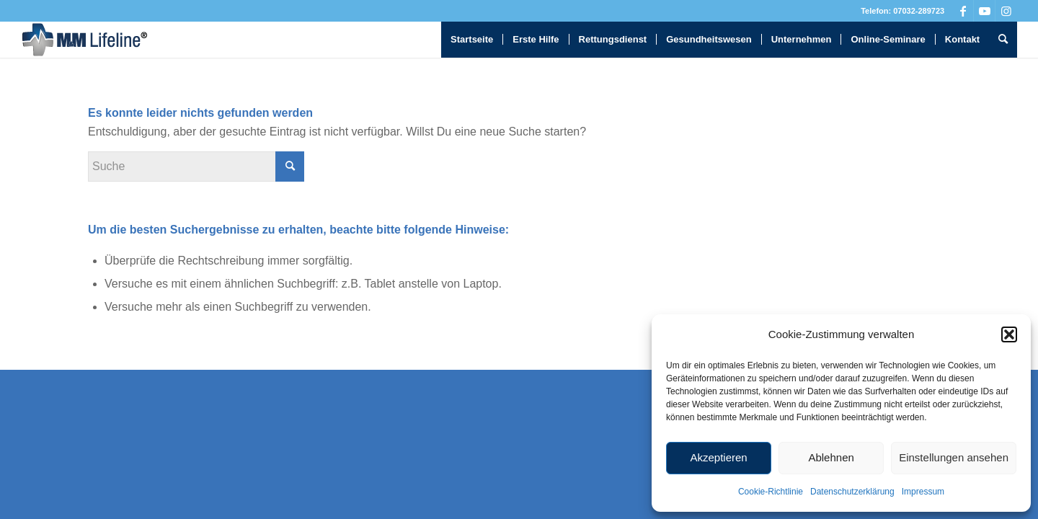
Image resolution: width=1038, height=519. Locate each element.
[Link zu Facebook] (962, 11)
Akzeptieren (718, 457)
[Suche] (1003, 40)
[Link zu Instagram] (1006, 11)
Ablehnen (830, 457)
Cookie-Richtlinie (770, 492)
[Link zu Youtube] (984, 11)
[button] (1009, 334)
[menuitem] (471, 40)
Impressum (923, 492)
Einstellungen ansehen (953, 457)
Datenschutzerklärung (852, 492)
